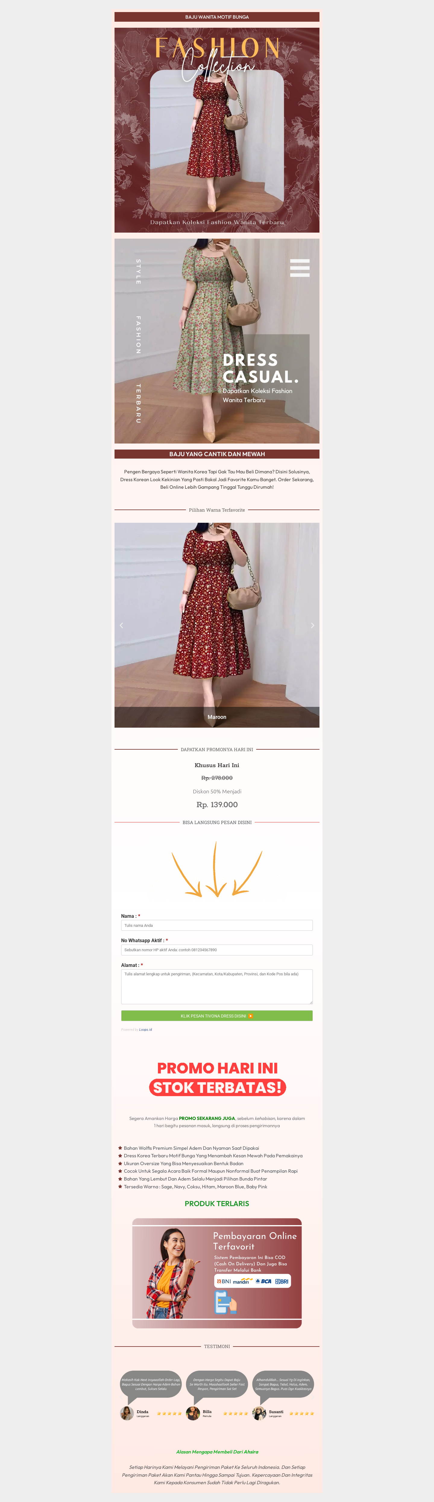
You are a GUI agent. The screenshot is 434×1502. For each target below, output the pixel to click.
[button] (121, 1396)
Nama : (130, 916)
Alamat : (132, 965)
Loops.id (145, 1030)
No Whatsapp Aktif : (144, 940)
